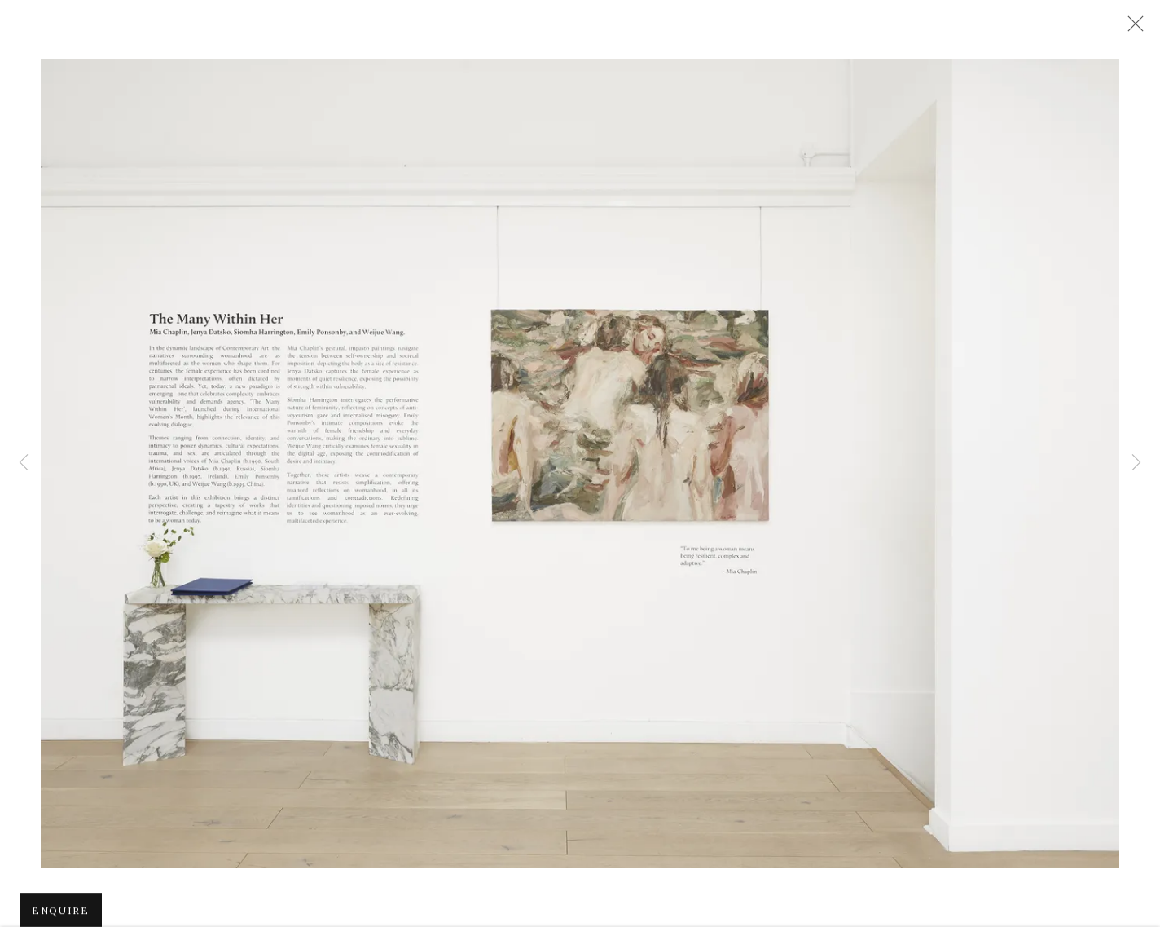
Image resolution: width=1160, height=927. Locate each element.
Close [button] (1131, 28)
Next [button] (1136, 463)
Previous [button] (23, 463)
